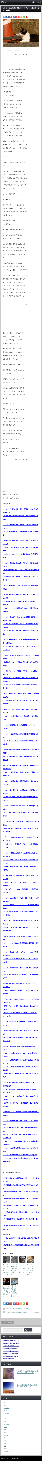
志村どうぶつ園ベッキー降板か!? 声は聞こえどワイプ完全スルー (14, 1291)
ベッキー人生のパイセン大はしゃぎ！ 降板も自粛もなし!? (6, 1291)
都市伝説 (6, 1448)
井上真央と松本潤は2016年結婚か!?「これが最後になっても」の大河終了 (22, 1313)
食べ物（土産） (7, 1451)
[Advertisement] (21, 60)
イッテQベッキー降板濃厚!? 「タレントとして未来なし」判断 (6, 1269)
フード (5, 1410)
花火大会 (6, 1437)
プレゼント (6, 1413)
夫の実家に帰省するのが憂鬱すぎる (11, 1356)
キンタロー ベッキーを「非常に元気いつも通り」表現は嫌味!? (30, 1269)
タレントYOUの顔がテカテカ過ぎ (11, 1351)
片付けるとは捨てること (8, 1358)
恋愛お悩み (6, 1424)
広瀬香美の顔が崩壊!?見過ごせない (11, 1343)
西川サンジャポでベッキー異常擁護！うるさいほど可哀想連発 (20, 1308)
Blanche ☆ (16, 50)
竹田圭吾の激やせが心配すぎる (10, 1348)
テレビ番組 (6, 1408)
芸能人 (5, 1440)
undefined (9, 50)
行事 (5, 1443)
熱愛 (5, 1432)
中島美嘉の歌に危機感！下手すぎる (11, 1340)
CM (4, 1402)
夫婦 (5, 1421)
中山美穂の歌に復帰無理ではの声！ (11, 1346)
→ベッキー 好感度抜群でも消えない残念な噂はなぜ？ (20, 1155)
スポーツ (6, 1405)
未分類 (5, 1427)
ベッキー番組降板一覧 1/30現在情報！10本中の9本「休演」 (14, 1269)
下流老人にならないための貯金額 (10, 1353)
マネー (5, 1416)
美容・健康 (6, 1435)
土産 (5, 1418)
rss (33, 2)
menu (38, 2)
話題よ (9, 1458)
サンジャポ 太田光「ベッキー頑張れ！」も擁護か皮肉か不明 (22, 1269)
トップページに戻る (7, 1322)
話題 (5, 1446)
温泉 (5, 1429)
